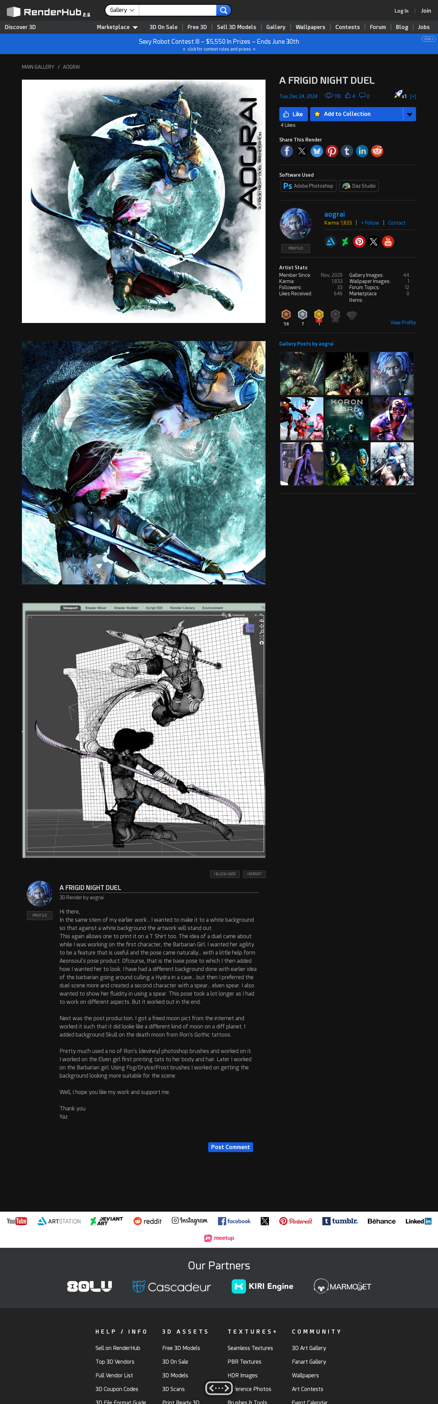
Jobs (424, 27)
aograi (334, 214)
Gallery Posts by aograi (306, 344)
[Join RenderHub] (426, 11)
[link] (403, 11)
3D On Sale (164, 27)
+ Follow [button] (370, 223)
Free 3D (197, 27)
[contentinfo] (124, 10)
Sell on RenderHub (117, 1348)
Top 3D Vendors (114, 1362)
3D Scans (173, 1389)
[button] (144, 201)
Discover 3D (20, 27)
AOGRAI (71, 67)
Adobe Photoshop (308, 186)
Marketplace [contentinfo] (117, 27)
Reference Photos (249, 1389)
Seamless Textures (250, 1348)
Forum (378, 27)
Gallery (276, 27)
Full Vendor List (114, 1375)
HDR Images (243, 1375)
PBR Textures (244, 1362)
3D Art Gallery (309, 1348)
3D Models (175, 1375)
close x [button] (429, 39)
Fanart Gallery (309, 1362)
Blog (402, 27)
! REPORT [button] (254, 874)
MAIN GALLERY (38, 67)
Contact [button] (397, 223)
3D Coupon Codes (116, 1389)
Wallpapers (310, 27)
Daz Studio (359, 186)
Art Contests (307, 1389)
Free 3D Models (181, 1348)
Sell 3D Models (236, 27)
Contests (347, 27)
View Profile (403, 322)
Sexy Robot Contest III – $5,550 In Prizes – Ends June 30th (219, 44)
